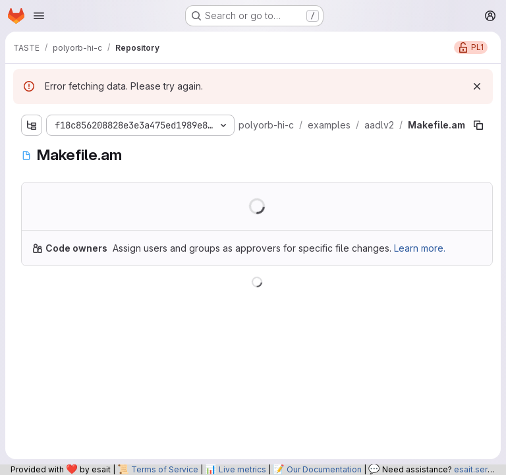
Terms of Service (164, 469)
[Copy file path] (478, 125)
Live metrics (242, 469)
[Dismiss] (477, 86)
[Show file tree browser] (31, 125)
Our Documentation (324, 469)
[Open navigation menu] (38, 15)
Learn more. (419, 248)
